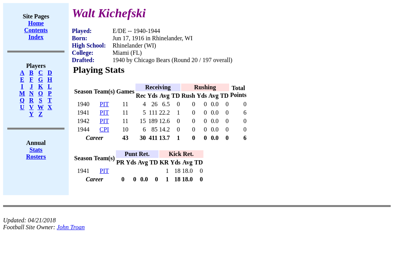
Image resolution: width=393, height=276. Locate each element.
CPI (104, 129)
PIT (104, 104)
